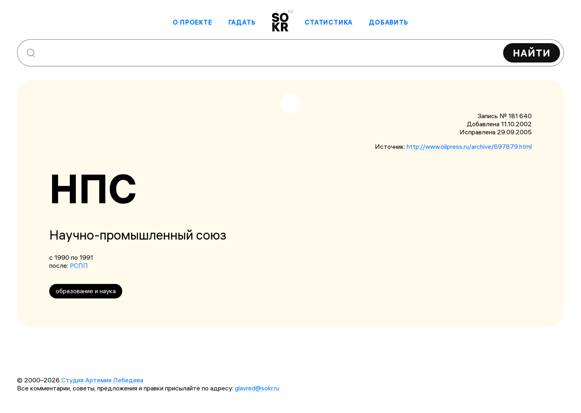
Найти (531, 53)
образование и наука (86, 291)
